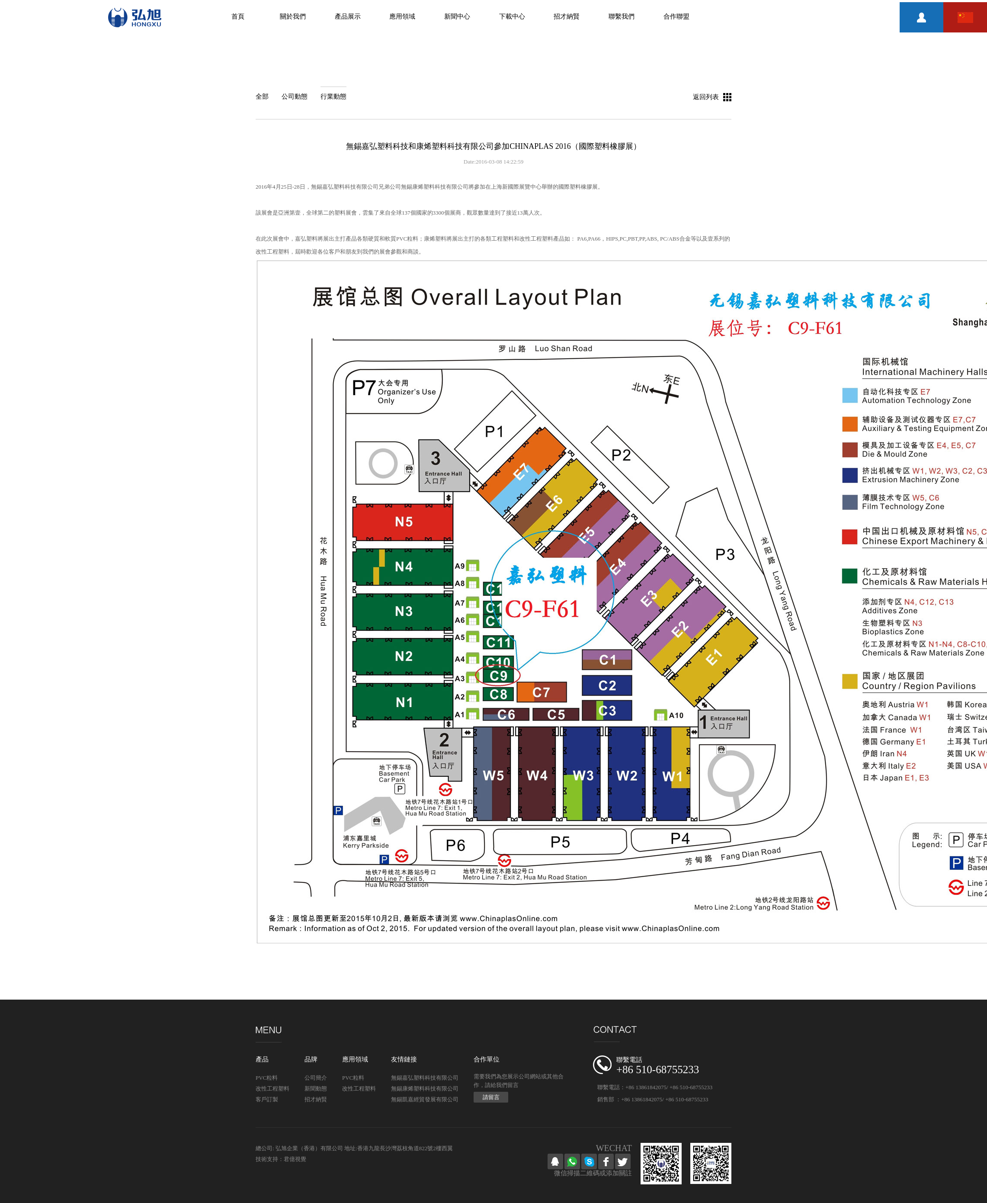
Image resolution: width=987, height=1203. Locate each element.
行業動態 (333, 96)
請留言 (491, 1097)
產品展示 (348, 16)
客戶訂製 (267, 1099)
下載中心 (512, 16)
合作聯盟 (676, 16)
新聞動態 (315, 1088)
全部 (262, 96)
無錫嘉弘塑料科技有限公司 (424, 1077)
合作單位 (487, 1059)
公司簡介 (315, 1077)
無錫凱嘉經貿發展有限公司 (424, 1099)
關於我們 (293, 16)
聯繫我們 (621, 16)
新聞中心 (457, 16)
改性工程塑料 (272, 1088)
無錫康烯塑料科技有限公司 (424, 1088)
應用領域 (402, 16)
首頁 (237, 16)
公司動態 (295, 96)
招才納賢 (567, 16)
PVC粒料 (267, 1077)
